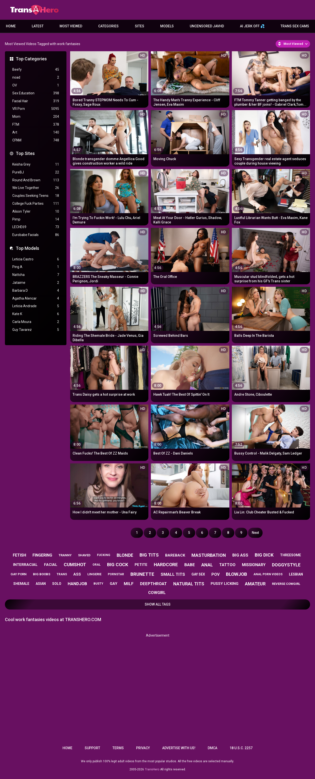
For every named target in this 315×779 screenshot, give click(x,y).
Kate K (35, 314)
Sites (139, 26)
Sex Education (35, 93)
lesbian (296, 574)
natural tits (188, 583)
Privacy (143, 748)
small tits (173, 574)
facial (50, 564)
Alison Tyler (35, 211)
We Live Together (35, 188)
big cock (117, 564)
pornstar (116, 574)
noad (35, 77)
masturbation (208, 555)
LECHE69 (35, 227)
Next (255, 533)
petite (141, 564)
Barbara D (35, 290)
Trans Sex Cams (295, 26)
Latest (38, 26)
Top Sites (25, 153)
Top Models (27, 248)
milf (129, 583)
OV (35, 85)
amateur (255, 583)
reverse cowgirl (286, 584)
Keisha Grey (35, 164)
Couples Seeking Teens (35, 196)
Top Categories (31, 58)
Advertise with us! (178, 748)
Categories (108, 26)
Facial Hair (35, 101)
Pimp (35, 219)
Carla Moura (35, 322)
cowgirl (157, 592)
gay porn (19, 574)
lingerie (94, 574)
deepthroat (153, 583)
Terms (118, 748)
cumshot (75, 564)
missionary (254, 564)
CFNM (35, 140)
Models (167, 26)
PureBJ (35, 172)
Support (92, 748)
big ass (240, 555)
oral (97, 564)
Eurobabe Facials (35, 235)
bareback (175, 555)
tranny (65, 555)
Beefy (35, 70)
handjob (77, 583)
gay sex (198, 574)
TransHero (152, 769)
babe (189, 564)
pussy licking (224, 583)
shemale (21, 584)
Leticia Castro (35, 259)
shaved (84, 555)
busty (98, 583)
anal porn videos (268, 574)
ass (77, 574)
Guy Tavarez (35, 330)
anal (207, 564)
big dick (264, 555)
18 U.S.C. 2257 (241, 748)
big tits (149, 555)
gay (113, 583)
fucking (103, 555)
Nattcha (35, 275)
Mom (35, 117)
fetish (19, 555)
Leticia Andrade (35, 306)
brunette (142, 574)
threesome (290, 555)
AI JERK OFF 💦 (252, 26)
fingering (42, 555)
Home (11, 26)
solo (56, 584)
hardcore (166, 564)
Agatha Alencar (35, 298)
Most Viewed (71, 26)
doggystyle (286, 564)
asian (41, 584)
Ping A (35, 267)
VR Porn (35, 109)
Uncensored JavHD (207, 26)
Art (35, 132)
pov (215, 574)
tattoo (227, 564)
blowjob (236, 574)
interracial (25, 564)
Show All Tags (158, 604)
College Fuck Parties (35, 204)
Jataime (35, 283)
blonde (125, 555)
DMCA (212, 748)
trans (62, 574)
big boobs (41, 574)
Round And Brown (35, 180)
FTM (35, 124)
